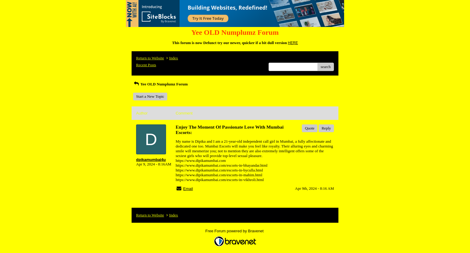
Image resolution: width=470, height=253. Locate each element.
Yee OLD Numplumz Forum (160, 84)
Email (188, 188)
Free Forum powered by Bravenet (235, 231)
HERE (293, 43)
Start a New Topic (150, 96)
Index (173, 58)
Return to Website (150, 58)
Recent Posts (146, 65)
